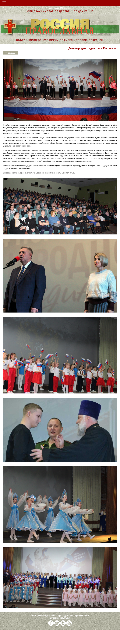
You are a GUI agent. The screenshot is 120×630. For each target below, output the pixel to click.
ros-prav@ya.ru (63, 618)
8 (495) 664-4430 (82, 616)
